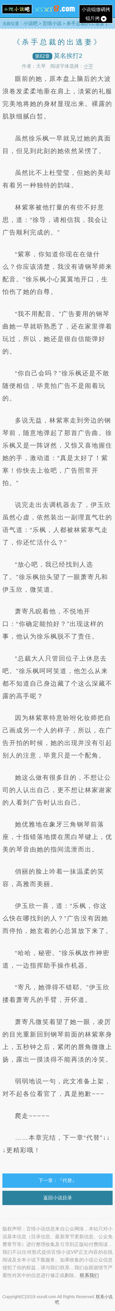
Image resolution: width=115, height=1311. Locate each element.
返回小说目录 (57, 1197)
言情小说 (52, 23)
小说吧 (30, 23)
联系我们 (89, 1275)
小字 (88, 66)
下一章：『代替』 (58, 1180)
